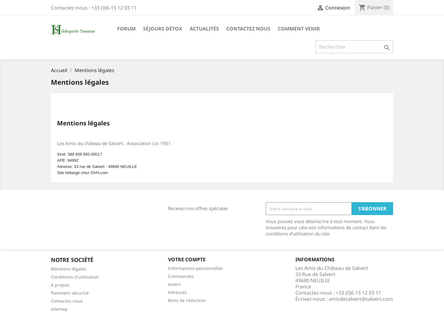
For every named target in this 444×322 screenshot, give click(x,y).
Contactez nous (248, 28)
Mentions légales (68, 269)
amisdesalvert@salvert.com (361, 299)
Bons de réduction (187, 300)
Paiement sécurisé (70, 293)
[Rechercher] (354, 46)
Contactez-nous (67, 301)
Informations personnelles (195, 268)
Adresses (177, 292)
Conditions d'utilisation (75, 277)
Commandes (181, 276)
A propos (60, 285)
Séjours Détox (162, 28)
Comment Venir (299, 28)
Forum (126, 28)
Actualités (204, 28)
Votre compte (187, 259)
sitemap (59, 309)
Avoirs (174, 284)
